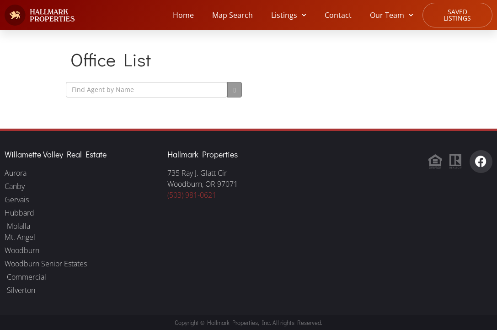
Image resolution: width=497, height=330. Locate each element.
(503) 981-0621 (191, 195)
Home (183, 15)
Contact (338, 15)
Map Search (232, 15)
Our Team (391, 15)
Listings (288, 15)
